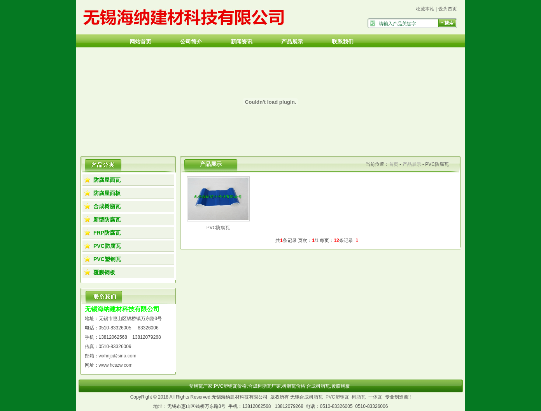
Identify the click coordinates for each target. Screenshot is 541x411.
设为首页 (447, 9)
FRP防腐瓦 (107, 233)
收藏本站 (425, 9)
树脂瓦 (359, 397)
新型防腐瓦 (107, 219)
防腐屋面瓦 (107, 180)
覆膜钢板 (104, 272)
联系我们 (343, 41)
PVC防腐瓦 (107, 246)
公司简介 (191, 41)
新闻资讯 (241, 41)
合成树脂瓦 (107, 206)
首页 (393, 164)
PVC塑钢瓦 (107, 259)
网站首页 (140, 41)
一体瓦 (375, 397)
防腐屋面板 (107, 193)
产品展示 (292, 41)
